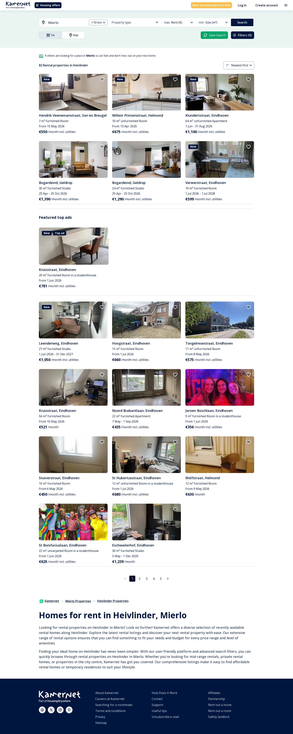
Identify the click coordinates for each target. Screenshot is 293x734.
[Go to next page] (168, 579)
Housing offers (48, 5)
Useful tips (159, 711)
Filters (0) (242, 35)
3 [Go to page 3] (146, 579)
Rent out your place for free (211, 5)
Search (242, 22)
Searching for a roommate (113, 705)
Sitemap (101, 723)
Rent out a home (220, 705)
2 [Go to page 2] (139, 579)
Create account (266, 5)
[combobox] (61, 23)
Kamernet (49, 601)
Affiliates (214, 693)
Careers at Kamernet (109, 699)
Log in (242, 5)
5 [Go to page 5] (161, 579)
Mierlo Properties (78, 601)
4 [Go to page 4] (154, 579)
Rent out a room (219, 711)
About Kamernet (106, 693)
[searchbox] (66, 23)
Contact (157, 699)
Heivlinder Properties (113, 601)
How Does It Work (164, 693)
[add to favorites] (102, 79)
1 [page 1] (132, 579)
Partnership (216, 699)
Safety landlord (218, 717)
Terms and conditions (110, 711)
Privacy (100, 717)
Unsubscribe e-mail (165, 717)
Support (157, 705)
